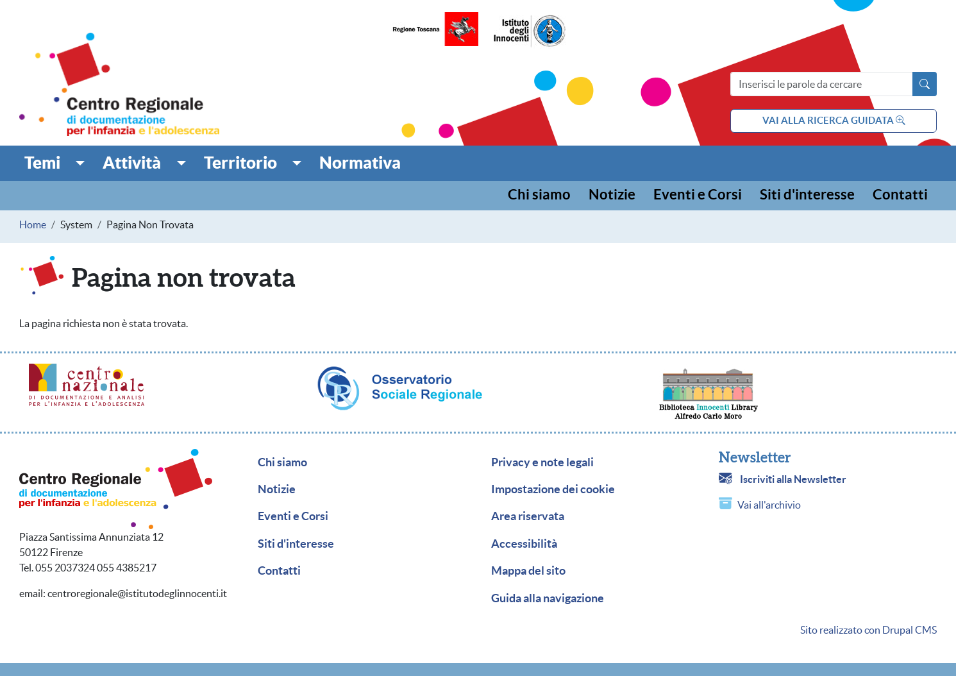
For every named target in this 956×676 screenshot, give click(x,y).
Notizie (612, 195)
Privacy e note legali (542, 462)
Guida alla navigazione (547, 598)
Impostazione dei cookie (553, 489)
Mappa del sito (528, 570)
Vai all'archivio (769, 505)
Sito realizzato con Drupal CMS (868, 630)
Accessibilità (524, 543)
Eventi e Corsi (697, 195)
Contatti (900, 195)
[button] (54, 163)
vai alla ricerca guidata (833, 120)
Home (32, 224)
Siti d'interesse (807, 195)
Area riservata (527, 516)
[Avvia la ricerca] (924, 84)
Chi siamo (539, 195)
